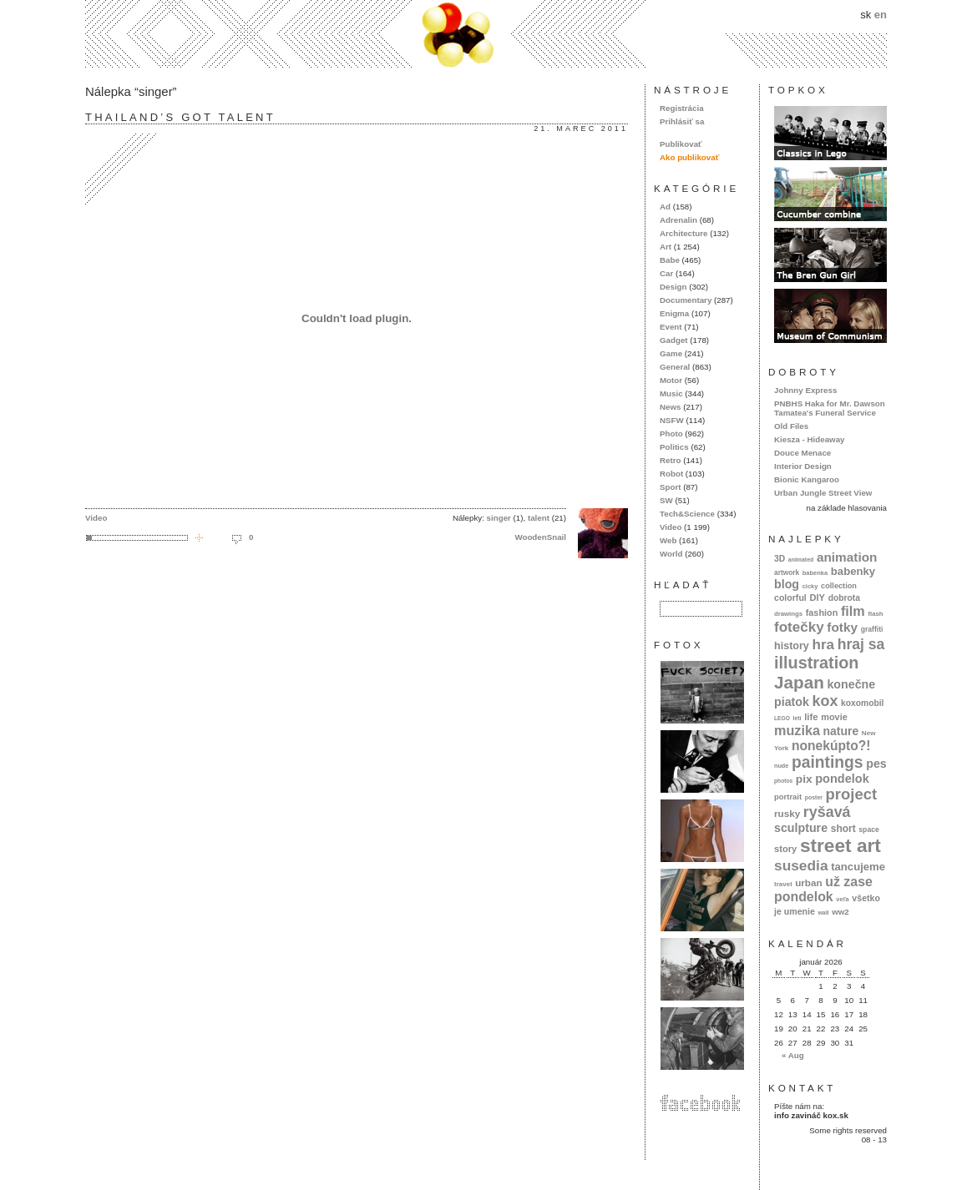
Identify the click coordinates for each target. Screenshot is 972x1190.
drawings (788, 614)
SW (666, 500)
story (785, 849)
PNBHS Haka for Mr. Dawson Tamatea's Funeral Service (829, 408)
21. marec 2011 (581, 128)
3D (779, 558)
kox (825, 701)
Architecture (683, 233)
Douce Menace (802, 452)
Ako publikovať (689, 157)
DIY (817, 597)
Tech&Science (687, 513)
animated (800, 559)
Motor (671, 380)
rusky (787, 813)
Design (673, 286)
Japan (799, 682)
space (868, 829)
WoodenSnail (540, 537)
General (675, 366)
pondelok (842, 778)
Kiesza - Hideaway (809, 439)
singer (499, 517)
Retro (670, 460)
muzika (797, 730)
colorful (790, 597)
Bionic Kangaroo (806, 479)
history (791, 646)
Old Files (791, 426)
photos (783, 781)
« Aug (793, 1055)
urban (809, 882)
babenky (853, 571)
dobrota (844, 598)
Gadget (674, 340)
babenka (815, 573)
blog (786, 584)
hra (823, 645)
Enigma (674, 313)
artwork (786, 572)
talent (538, 517)
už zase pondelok (823, 889)
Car (666, 273)
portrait (788, 796)
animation (847, 557)
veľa (842, 899)
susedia (801, 865)
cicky (810, 586)
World (671, 553)
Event (671, 326)
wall (823, 912)
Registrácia (682, 108)
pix (804, 779)
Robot (671, 473)
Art (665, 246)
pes (876, 763)
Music (671, 393)
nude (781, 765)
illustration (816, 662)
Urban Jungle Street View (823, 492)
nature (841, 731)
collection (839, 586)
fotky (842, 627)
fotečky (799, 627)
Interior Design (803, 466)
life (811, 717)
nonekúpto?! (831, 746)
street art (840, 845)
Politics (674, 446)
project (851, 794)
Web (668, 540)
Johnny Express (805, 390)
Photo (671, 433)
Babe (670, 260)
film (853, 610)
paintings (827, 762)
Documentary (685, 300)
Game (671, 353)
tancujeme (858, 866)
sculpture (801, 828)
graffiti (872, 629)
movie (834, 717)
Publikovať (681, 144)
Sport (670, 487)
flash (875, 614)
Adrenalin (678, 219)
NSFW (672, 420)
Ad (665, 206)
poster (814, 797)
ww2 (840, 911)
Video (96, 517)
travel (783, 884)
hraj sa (861, 644)
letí (797, 718)
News (670, 406)
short (843, 829)
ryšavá (827, 812)
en (880, 14)
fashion (822, 613)
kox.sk (486, 34)
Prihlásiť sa (682, 121)
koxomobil (862, 703)
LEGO (782, 718)
